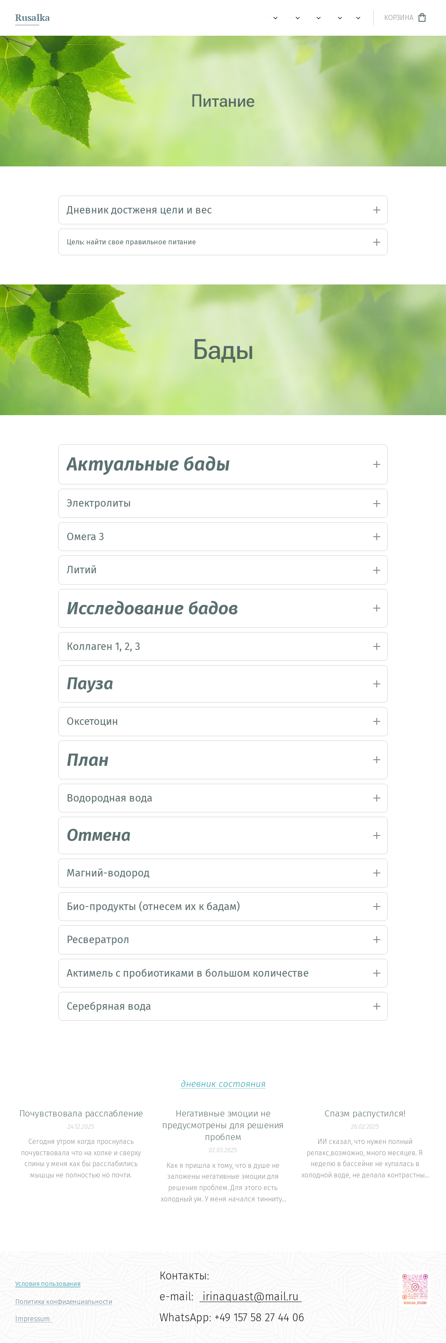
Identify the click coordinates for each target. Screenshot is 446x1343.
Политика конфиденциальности (63, 1302)
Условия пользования (48, 1284)
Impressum (33, 1319)
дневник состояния (223, 1098)
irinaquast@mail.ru (250, 1296)
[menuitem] (75, 18)
